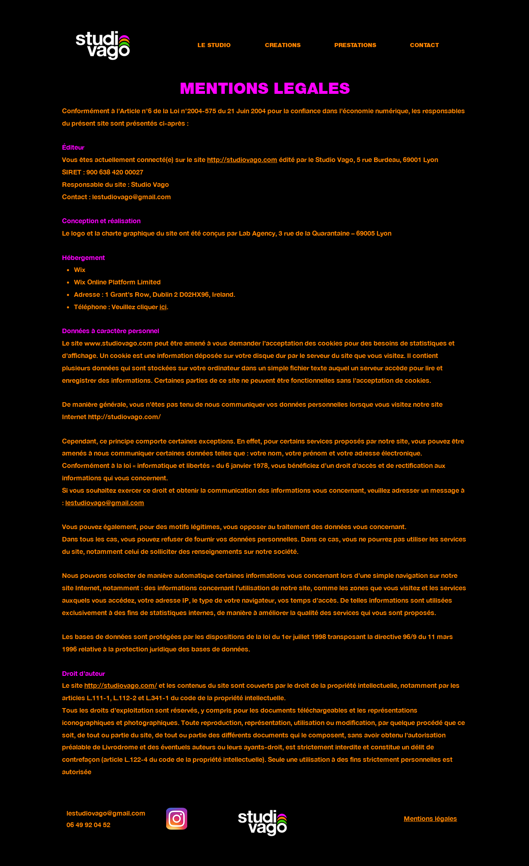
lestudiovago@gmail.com (131, 196)
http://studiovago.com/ (124, 416)
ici (163, 306)
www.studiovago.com (118, 343)
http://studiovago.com (242, 159)
